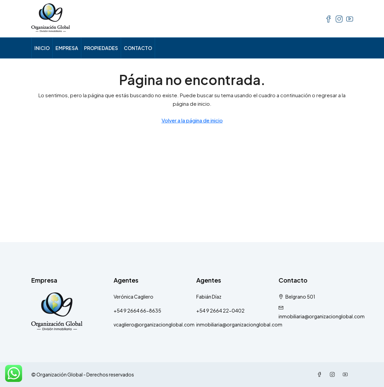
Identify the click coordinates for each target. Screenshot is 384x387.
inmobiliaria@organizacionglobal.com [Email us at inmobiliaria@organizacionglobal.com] (322, 316)
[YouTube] (346, 374)
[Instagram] (333, 374)
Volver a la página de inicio (192, 120)
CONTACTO (138, 48)
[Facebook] (320, 374)
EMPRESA (66, 48)
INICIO (42, 48)
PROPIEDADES (101, 48)
